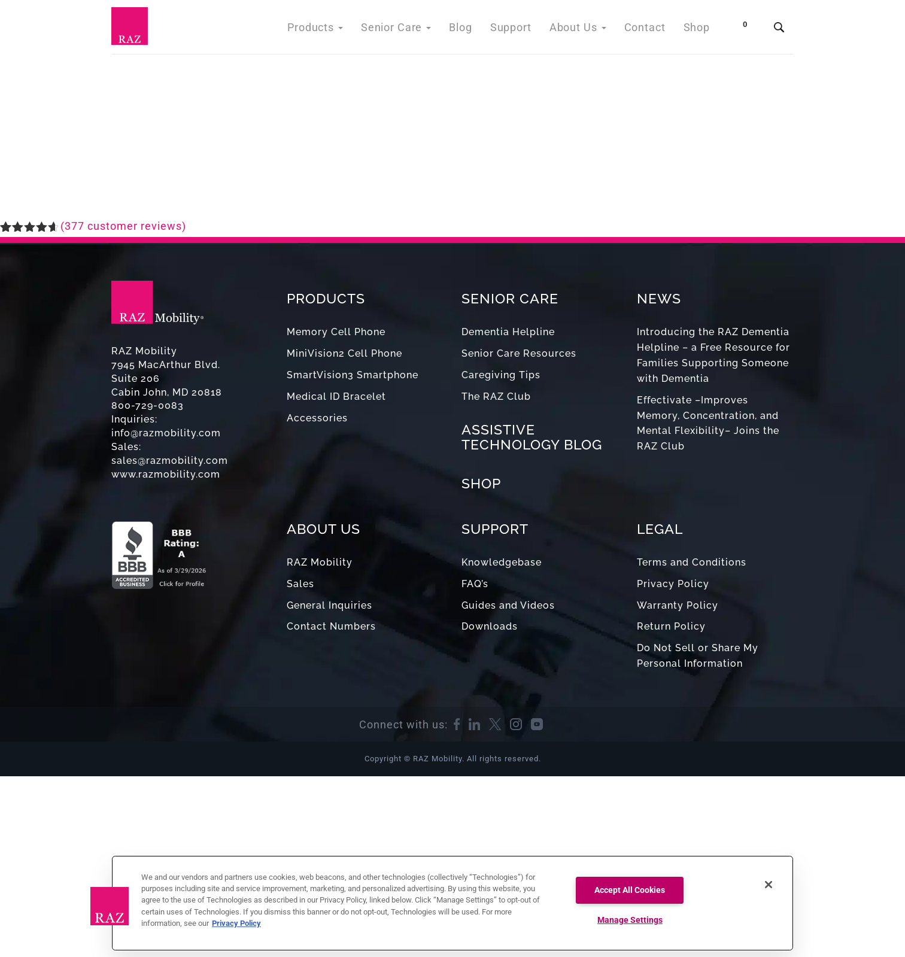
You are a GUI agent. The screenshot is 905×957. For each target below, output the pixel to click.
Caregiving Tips (500, 375)
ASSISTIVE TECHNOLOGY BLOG (531, 436)
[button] (109, 906)
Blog (475, 29)
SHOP (481, 483)
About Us (586, 29)
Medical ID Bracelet (336, 396)
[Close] (768, 884)
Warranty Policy (677, 605)
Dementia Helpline (508, 332)
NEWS (659, 298)
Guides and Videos (508, 605)
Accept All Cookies (629, 890)
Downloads (489, 626)
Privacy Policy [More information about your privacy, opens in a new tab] (236, 923)
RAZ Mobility (320, 562)
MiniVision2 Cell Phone (344, 353)
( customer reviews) (123, 226)
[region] (452, 903)
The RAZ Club (496, 396)
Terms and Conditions (691, 562)
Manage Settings (630, 920)
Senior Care (415, 29)
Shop (697, 29)
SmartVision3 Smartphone (352, 375)
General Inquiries (329, 605)
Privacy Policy (673, 584)
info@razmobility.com (166, 433)
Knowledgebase (501, 562)
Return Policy (671, 626)
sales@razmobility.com (169, 460)
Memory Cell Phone (336, 332)
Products (339, 29)
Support (523, 29)
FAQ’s (474, 584)
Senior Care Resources (518, 353)
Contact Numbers (331, 626)
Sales (300, 584)
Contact (648, 29)
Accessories (317, 418)
